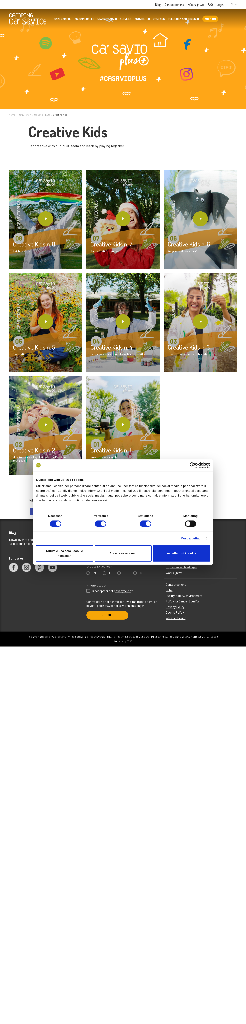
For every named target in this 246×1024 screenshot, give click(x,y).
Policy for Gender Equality (182, 601)
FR (140, 573)
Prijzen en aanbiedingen (183, 19)
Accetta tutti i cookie (181, 553)
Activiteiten (142, 19)
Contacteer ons (174, 5)
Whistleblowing (176, 618)
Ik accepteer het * (112, 591)
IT (109, 573)
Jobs (169, 590)
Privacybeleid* (96, 585)
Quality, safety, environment (184, 595)
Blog (158, 5)
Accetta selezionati (122, 553)
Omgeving (159, 19)
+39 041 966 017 (124, 636)
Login (220, 5)
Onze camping (62, 19)
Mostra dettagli (191, 538)
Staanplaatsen (107, 19)
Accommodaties (84, 19)
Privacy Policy (175, 607)
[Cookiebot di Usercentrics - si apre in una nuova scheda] (192, 465)
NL (234, 4)
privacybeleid (122, 591)
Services (125, 19)
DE (124, 573)
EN (94, 573)
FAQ (210, 5)
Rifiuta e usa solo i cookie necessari (64, 553)
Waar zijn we (196, 5)
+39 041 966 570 (141, 636)
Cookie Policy (175, 612)
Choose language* (99, 566)
